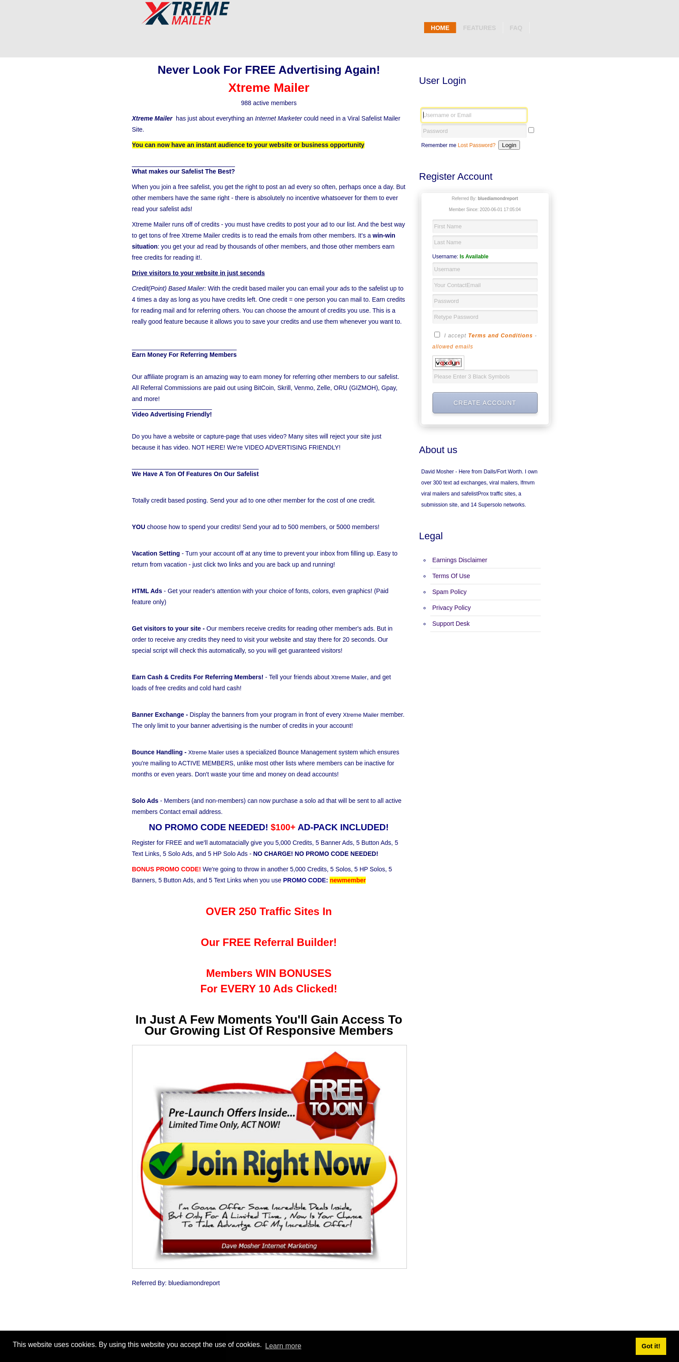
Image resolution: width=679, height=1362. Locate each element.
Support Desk (451, 623)
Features (479, 28)
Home (440, 28)
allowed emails (453, 347)
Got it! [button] (650, 1346)
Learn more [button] (283, 1346)
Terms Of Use (451, 575)
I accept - (484, 340)
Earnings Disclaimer (459, 560)
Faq (516, 28)
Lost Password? (476, 145)
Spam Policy (449, 591)
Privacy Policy (451, 607)
